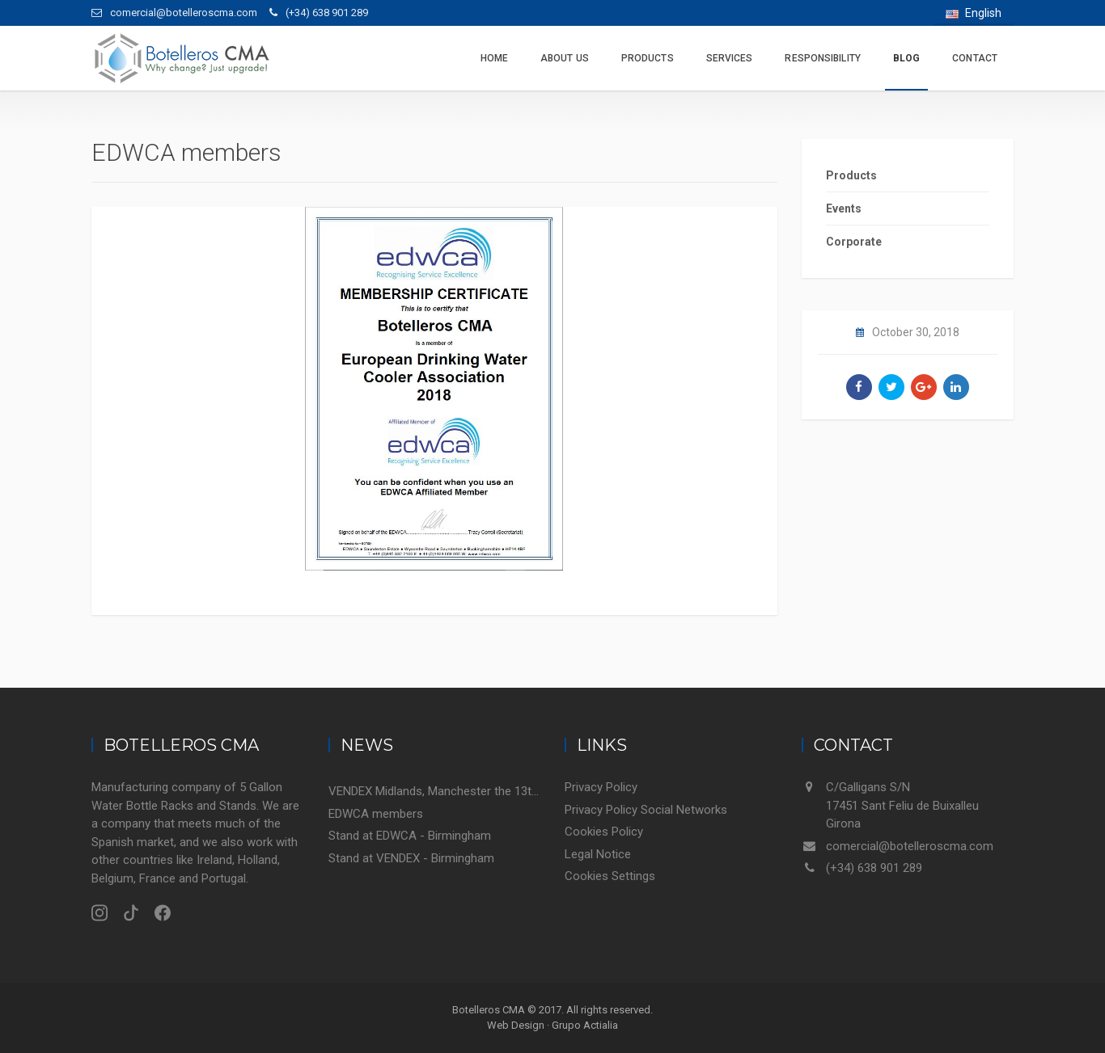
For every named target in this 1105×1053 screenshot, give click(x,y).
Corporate (854, 241)
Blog (906, 58)
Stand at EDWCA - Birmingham (409, 835)
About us (564, 58)
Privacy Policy (601, 787)
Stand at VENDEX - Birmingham (411, 858)
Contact (974, 58)
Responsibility (822, 58)
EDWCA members (375, 814)
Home (494, 58)
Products (647, 58)
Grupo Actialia (585, 1025)
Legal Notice (598, 854)
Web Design (515, 1025)
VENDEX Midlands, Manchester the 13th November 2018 (434, 791)
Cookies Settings (610, 876)
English (973, 12)
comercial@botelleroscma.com (909, 846)
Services (729, 58)
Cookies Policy (604, 831)
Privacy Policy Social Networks (646, 809)
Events (844, 208)
